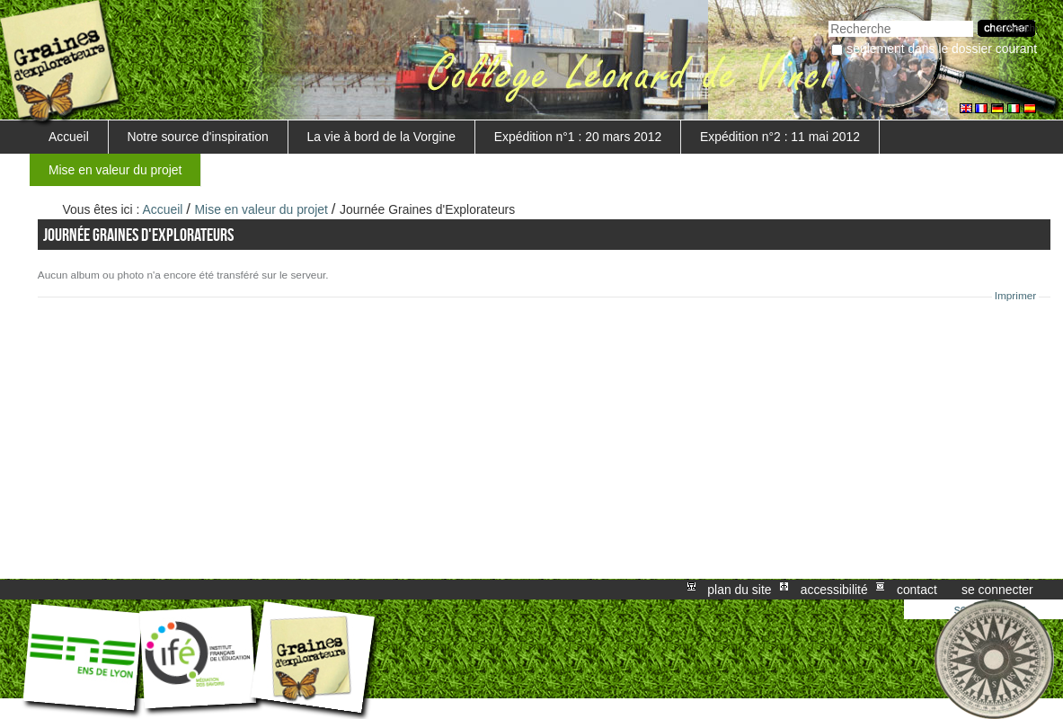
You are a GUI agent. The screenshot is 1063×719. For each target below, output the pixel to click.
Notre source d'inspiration (198, 136)
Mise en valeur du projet (115, 170)
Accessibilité (834, 589)
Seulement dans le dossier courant (941, 48)
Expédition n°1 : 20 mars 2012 (577, 136)
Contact (917, 589)
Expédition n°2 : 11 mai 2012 (780, 136)
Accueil (69, 136)
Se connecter (997, 589)
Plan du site (739, 589)
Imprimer (1016, 295)
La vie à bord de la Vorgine (381, 136)
